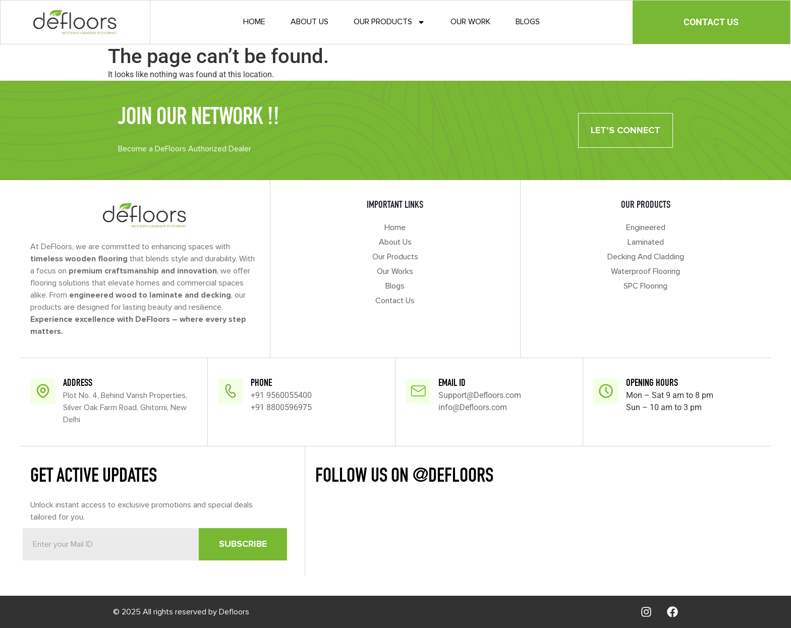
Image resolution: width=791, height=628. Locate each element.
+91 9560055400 (281, 395)
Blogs (528, 22)
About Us (309, 22)
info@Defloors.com (472, 407)
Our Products (389, 22)
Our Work (470, 22)
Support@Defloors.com (479, 395)
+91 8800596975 (281, 407)
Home (254, 22)
